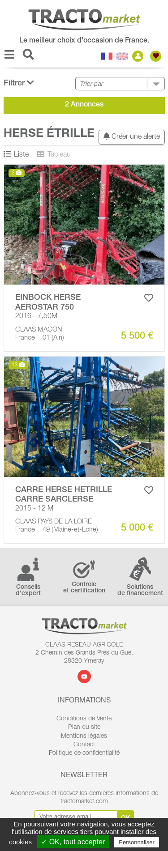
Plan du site (84, 727)
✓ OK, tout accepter (73, 842)
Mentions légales (84, 736)
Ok (125, 818)
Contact (84, 745)
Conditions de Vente (84, 719)
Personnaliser (137, 842)
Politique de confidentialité (84, 753)
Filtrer (19, 83)
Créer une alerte (131, 136)
